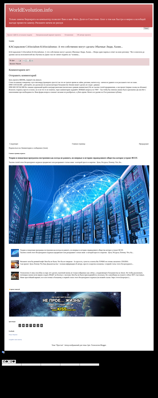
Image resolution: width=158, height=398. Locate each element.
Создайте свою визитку (15, 339)
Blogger (103, 345)
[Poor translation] (12, 361)
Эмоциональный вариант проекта (48, 35)
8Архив (18, 64)
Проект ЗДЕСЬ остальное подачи (19, 35)
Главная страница (78, 144)
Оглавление (69, 35)
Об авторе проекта (84, 35)
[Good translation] (5, 361)
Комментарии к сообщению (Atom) (34, 148)
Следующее (13, 144)
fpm (88, 345)
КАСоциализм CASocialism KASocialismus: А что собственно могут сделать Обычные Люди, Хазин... (66, 46)
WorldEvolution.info (30, 10)
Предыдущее (144, 144)
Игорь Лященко (13, 334)
